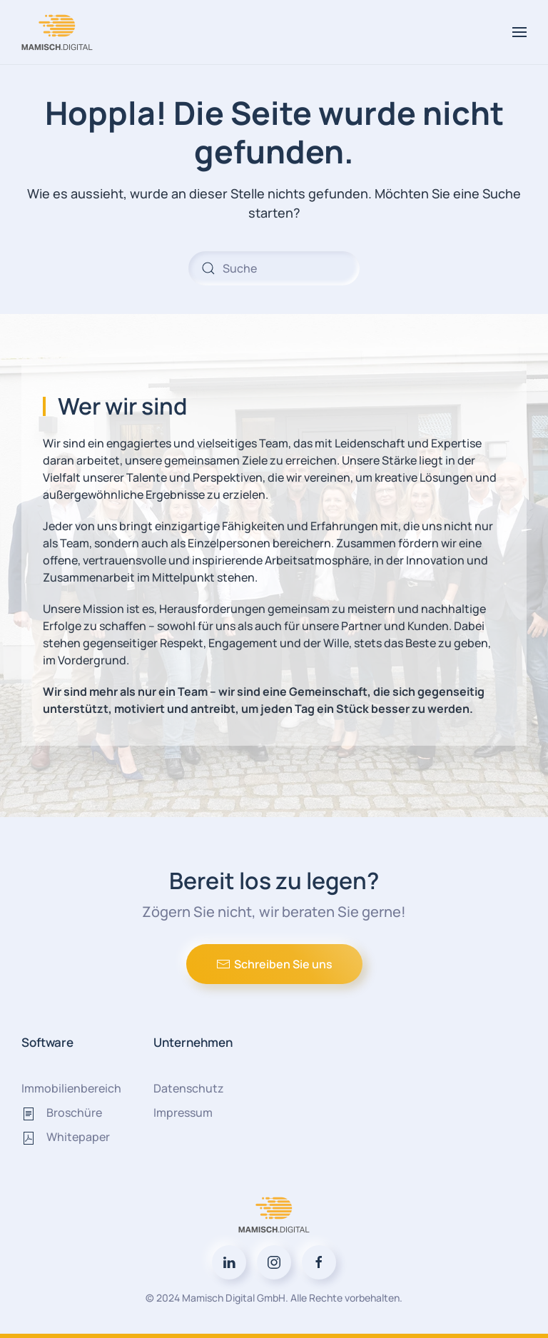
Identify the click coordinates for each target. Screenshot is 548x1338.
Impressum (183, 1112)
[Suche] (274, 268)
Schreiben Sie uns (274, 964)
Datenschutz (188, 1088)
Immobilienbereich (71, 1088)
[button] (519, 32)
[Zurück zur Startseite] (59, 32)
